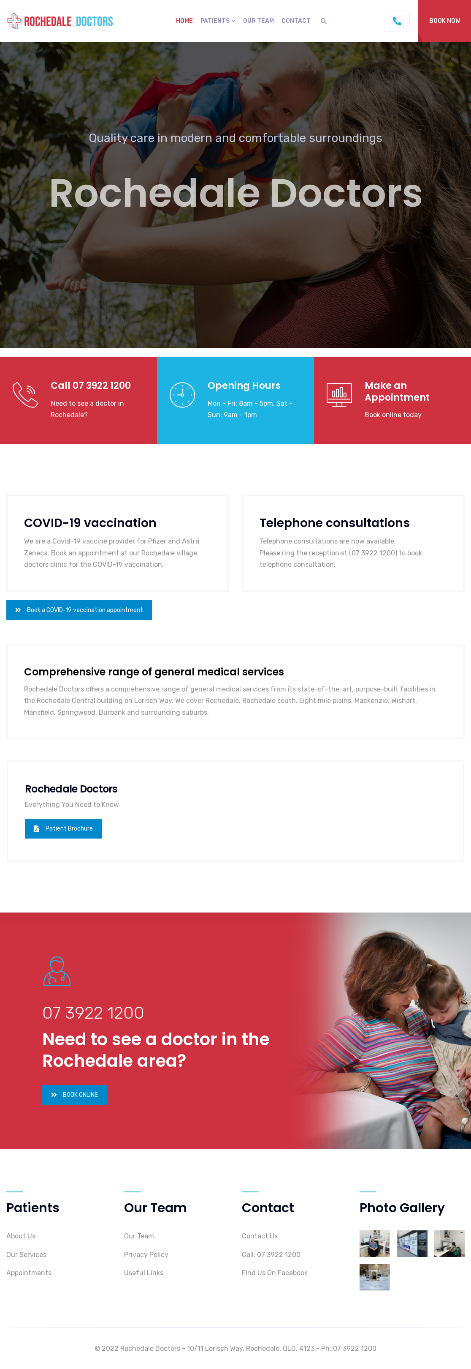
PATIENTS (215, 21)
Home (184, 21)
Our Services (26, 1255)
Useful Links (143, 1273)
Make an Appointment (397, 391)
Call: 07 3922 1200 (271, 1255)
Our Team (258, 21)
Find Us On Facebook (275, 1273)
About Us (20, 1236)
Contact (296, 21)
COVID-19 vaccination (90, 523)
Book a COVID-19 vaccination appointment (79, 610)
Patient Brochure (63, 828)
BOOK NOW (444, 21)
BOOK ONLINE (74, 1094)
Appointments (28, 1273)
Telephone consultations (335, 523)
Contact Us (260, 1236)
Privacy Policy (146, 1255)
